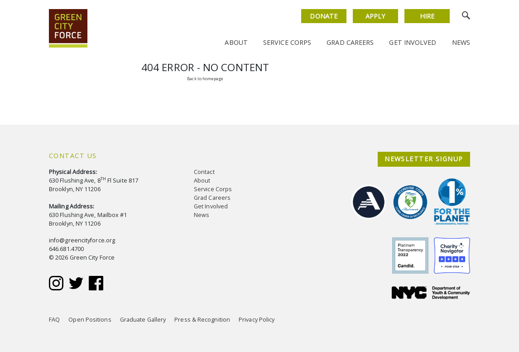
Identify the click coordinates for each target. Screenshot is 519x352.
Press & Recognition (202, 319)
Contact (204, 172)
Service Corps (287, 42)
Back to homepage (205, 79)
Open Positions (89, 319)
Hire (427, 16)
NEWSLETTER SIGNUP (423, 158)
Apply (375, 16)
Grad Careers (350, 42)
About (236, 42)
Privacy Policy (256, 319)
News (461, 42)
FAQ (54, 319)
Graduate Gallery (143, 319)
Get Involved (412, 42)
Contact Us (72, 155)
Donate (323, 16)
